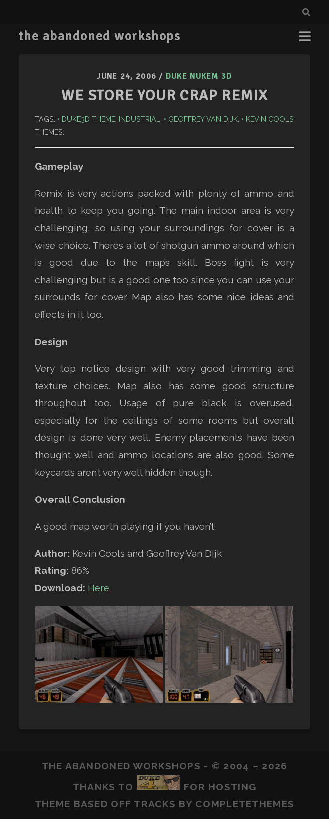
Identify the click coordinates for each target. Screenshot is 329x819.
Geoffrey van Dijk (203, 119)
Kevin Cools (270, 119)
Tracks (155, 803)
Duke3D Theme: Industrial (111, 119)
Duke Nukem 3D (199, 76)
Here (98, 587)
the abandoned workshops (99, 36)
